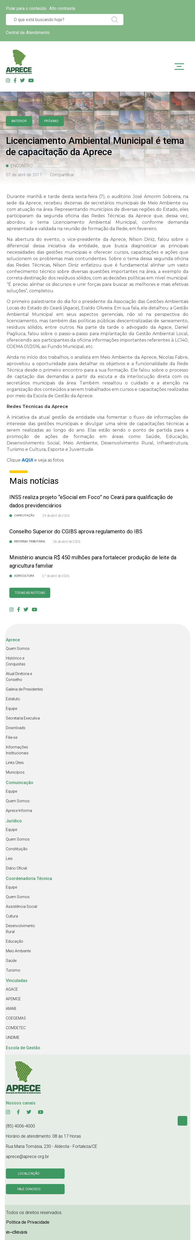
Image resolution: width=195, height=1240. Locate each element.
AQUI (27, 460)
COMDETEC (16, 1028)
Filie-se (11, 737)
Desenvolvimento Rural (20, 929)
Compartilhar (62, 174)
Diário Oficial (16, 868)
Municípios (15, 772)
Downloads (15, 728)
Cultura (12, 916)
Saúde (11, 960)
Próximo (51, 121)
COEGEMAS (16, 1018)
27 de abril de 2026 (55, 576)
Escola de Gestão (23, 1047)
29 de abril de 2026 (55, 516)
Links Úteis (15, 763)
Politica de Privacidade (27, 1222)
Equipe (11, 708)
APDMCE (13, 999)
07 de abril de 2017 (24, 174)
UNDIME (13, 1037)
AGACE (12, 989)
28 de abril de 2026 (66, 542)
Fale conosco (29, 1189)
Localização (29, 1173)
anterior (19, 121)
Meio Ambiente (18, 951)
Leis (9, 858)
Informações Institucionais (17, 750)
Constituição (17, 849)
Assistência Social (21, 906)
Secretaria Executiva (23, 718)
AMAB (11, 1008)
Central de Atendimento (28, 32)
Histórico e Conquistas (15, 661)
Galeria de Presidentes (24, 689)
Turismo (13, 970)
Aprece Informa (19, 810)
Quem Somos (18, 648)
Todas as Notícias (30, 593)
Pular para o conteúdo (26, 8)
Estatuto (13, 699)
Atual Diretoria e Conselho (19, 677)
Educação (14, 941)
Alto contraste (62, 8)
